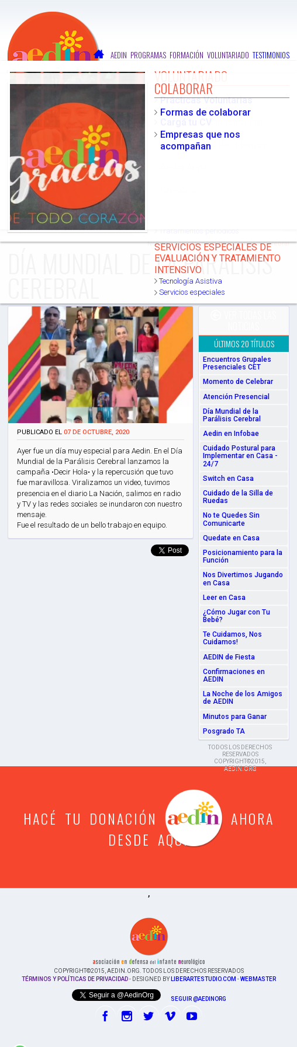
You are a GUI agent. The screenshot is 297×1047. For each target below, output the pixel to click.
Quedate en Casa (231, 538)
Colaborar (222, 66)
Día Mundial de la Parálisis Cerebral (232, 415)
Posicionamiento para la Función (242, 556)
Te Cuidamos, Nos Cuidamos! (232, 638)
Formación (186, 55)
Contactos (273, 66)
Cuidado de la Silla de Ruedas (238, 497)
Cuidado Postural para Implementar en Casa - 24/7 (240, 455)
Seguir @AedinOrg (198, 999)
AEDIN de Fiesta (229, 657)
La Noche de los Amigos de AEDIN (242, 698)
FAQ (248, 66)
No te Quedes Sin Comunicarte (231, 519)
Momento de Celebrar (238, 382)
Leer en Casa (224, 598)
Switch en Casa (228, 478)
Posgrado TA (224, 731)
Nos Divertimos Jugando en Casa (243, 579)
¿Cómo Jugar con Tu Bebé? (236, 616)
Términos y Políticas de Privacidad (75, 979)
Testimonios (271, 55)
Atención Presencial (236, 397)
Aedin (118, 55)
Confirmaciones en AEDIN (234, 675)
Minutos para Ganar (235, 717)
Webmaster (258, 979)
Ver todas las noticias (243, 320)
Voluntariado (228, 55)
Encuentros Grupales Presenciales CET (237, 363)
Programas (148, 55)
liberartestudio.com (203, 979)
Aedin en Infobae (231, 434)
